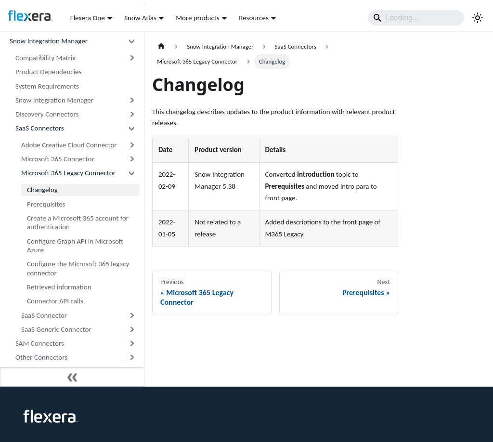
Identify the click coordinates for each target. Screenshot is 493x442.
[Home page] (161, 46)
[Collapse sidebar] (72, 377)
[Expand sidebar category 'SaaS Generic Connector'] (131, 330)
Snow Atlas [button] (140, 17)
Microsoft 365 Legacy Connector (68, 173)
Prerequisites (46, 204)
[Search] (416, 18)
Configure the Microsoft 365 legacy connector (78, 268)
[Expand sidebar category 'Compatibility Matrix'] (131, 58)
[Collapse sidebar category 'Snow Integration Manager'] (131, 41)
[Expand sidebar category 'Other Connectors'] (131, 357)
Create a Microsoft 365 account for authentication (78, 223)
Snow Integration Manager (49, 41)
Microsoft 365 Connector (57, 159)
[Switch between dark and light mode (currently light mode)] (477, 18)
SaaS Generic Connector (56, 329)
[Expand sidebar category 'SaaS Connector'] (131, 315)
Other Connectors (41, 357)
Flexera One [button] (87, 17)
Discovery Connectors (46, 114)
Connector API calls (55, 301)
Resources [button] (254, 17)
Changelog (42, 189)
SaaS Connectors (39, 128)
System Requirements (47, 86)
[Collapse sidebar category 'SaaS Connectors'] (131, 128)
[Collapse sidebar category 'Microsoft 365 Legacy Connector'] (131, 173)
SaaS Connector (44, 315)
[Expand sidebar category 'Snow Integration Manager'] (131, 100)
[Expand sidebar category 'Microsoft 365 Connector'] (131, 159)
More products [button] (197, 17)
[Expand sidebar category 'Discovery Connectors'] (131, 114)
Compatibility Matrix (45, 57)
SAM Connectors (39, 343)
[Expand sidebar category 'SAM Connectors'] (131, 344)
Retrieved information (59, 287)
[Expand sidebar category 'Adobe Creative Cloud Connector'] (131, 145)
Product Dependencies (48, 71)
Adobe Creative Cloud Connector (69, 145)
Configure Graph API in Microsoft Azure (75, 246)
